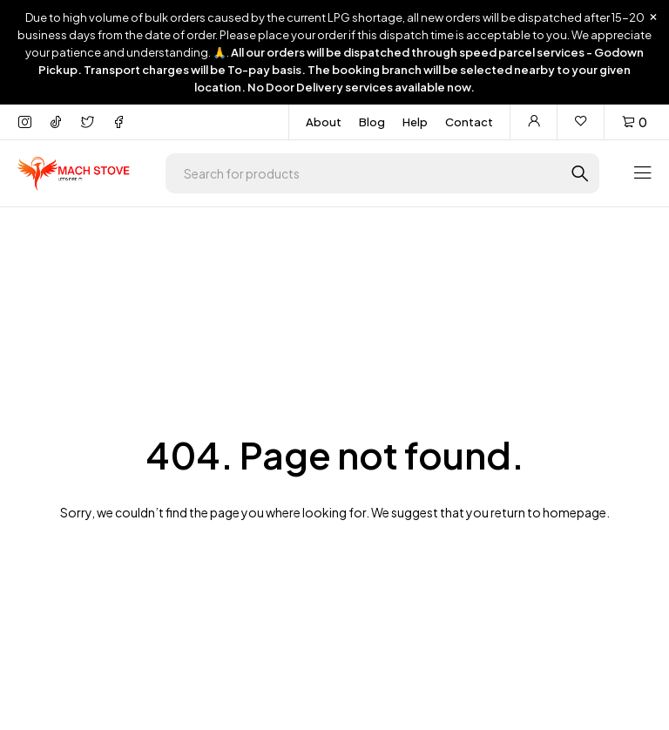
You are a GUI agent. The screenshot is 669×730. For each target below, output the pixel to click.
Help (415, 122)
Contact (469, 122)
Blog (372, 122)
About (323, 122)
